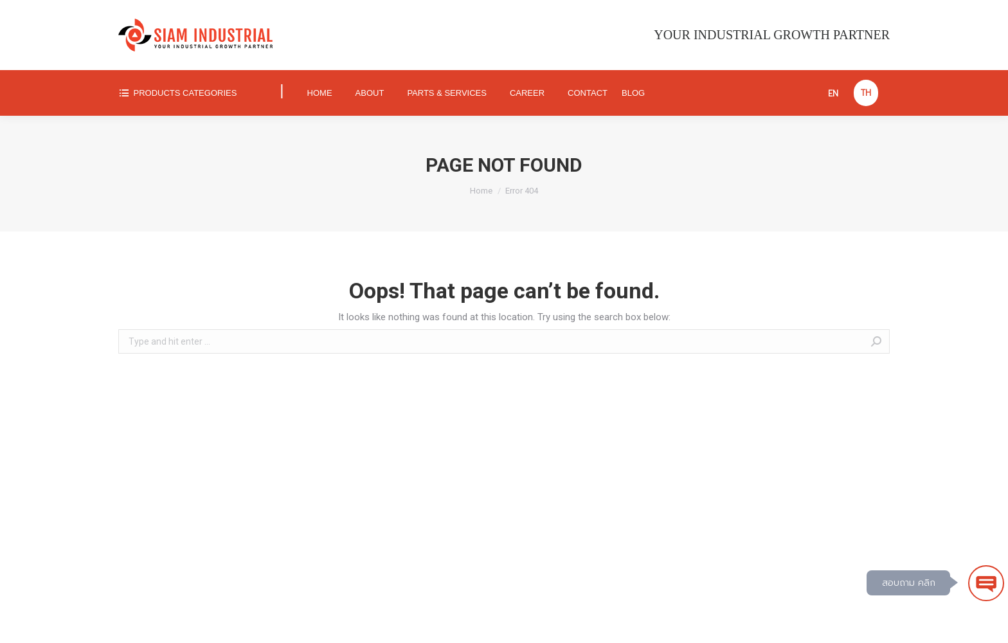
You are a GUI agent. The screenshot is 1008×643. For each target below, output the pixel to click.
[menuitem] (188, 93)
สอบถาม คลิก (908, 583)
